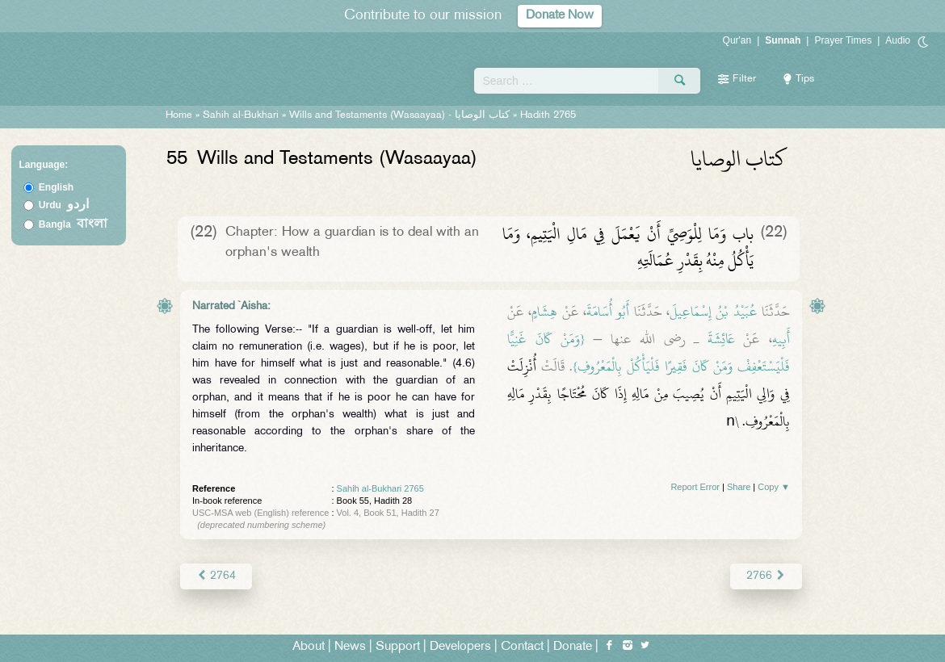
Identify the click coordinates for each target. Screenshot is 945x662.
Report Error (695, 487)
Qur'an (737, 40)
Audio (897, 40)
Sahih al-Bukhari (241, 115)
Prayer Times (843, 40)
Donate (572, 647)
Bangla (73, 224)
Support (398, 647)
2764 (216, 576)
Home (179, 115)
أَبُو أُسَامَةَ (607, 312)
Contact (522, 647)
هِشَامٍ (544, 312)
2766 (766, 576)
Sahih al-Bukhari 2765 (380, 488)
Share (738, 487)
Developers (460, 647)
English (56, 187)
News (350, 647)
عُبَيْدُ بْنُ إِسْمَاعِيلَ (714, 312)
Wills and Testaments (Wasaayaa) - (401, 115)
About (308, 647)
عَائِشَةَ (721, 339)
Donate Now (560, 16)
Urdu (64, 205)
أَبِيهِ (781, 339)
